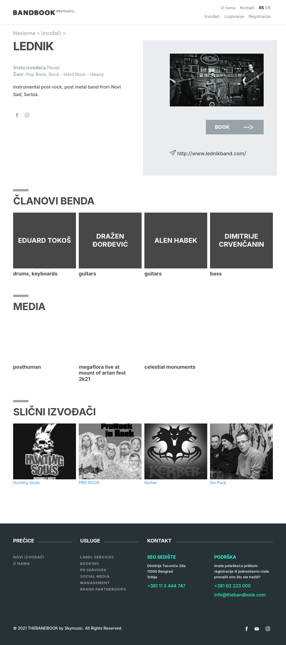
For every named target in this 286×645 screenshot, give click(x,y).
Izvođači (212, 16)
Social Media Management (95, 579)
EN (268, 7)
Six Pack (218, 482)
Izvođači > (53, 33)
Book (222, 127)
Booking (89, 563)
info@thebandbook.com (240, 595)
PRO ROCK (89, 482)
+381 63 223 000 (232, 586)
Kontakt (247, 7)
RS (261, 7)
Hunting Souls (26, 482)
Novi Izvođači (28, 557)
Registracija (260, 16)
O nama (228, 7)
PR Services (93, 570)
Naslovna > (27, 33)
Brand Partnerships (103, 589)
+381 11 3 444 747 (166, 586)
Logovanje (234, 16)
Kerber (150, 482)
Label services (97, 557)
